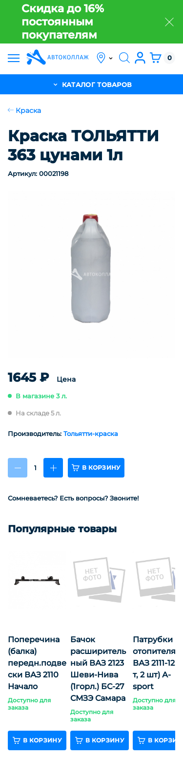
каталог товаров (91, 84)
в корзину (96, 468)
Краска (24, 110)
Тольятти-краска (90, 433)
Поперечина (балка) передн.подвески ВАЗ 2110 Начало (37, 663)
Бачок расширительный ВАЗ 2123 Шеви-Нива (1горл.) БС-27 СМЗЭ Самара (98, 669)
